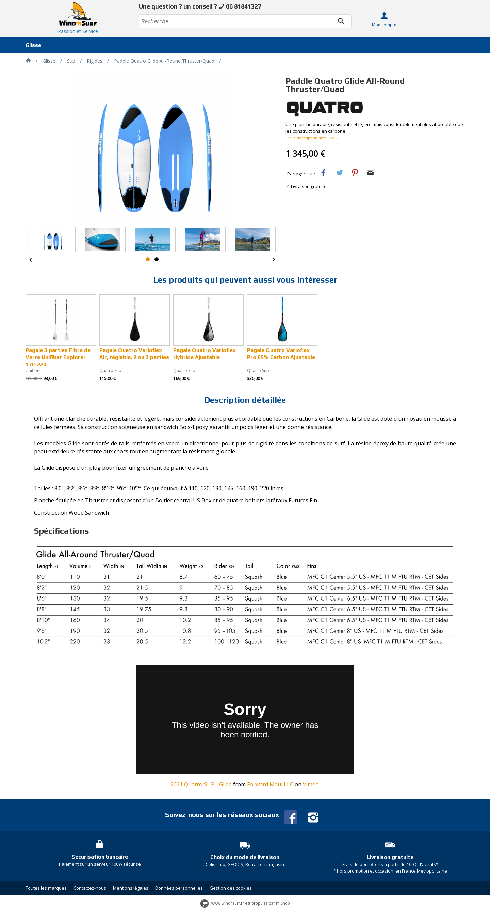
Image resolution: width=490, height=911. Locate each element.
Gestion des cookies (231, 888)
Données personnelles (179, 888)
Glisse (33, 45)
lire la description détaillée (312, 137)
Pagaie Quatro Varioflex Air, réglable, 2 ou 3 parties (134, 354)
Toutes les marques (46, 888)
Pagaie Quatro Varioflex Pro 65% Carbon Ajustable (281, 354)
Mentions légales (130, 888)
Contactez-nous (90, 888)
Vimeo (311, 784)
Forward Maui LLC (270, 784)
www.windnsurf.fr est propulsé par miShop (245, 903)
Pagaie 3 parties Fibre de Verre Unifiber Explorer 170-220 (58, 357)
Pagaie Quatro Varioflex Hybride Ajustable (204, 354)
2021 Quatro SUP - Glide (201, 784)
